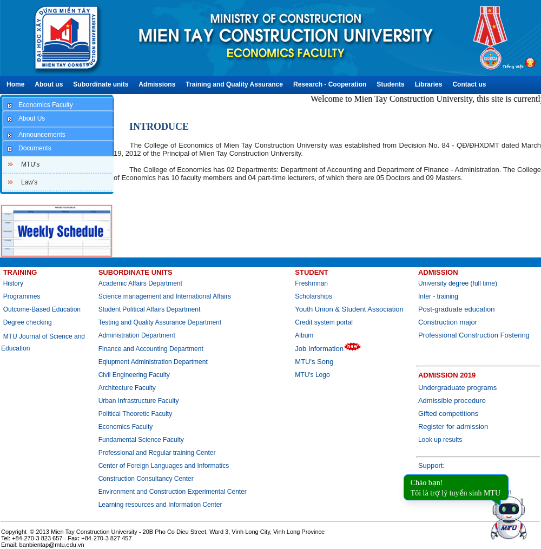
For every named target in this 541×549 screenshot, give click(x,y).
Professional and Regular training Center (157, 453)
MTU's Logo (312, 375)
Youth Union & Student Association (349, 309)
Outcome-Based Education (42, 309)
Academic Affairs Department (140, 283)
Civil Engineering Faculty (134, 375)
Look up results (440, 440)
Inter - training (438, 296)
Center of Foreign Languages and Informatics (163, 465)
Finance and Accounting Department (150, 349)
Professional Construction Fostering (474, 335)
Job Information (328, 349)
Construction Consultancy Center (146, 478)
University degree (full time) (457, 283)
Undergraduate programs (457, 387)
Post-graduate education (456, 309)
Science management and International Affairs (165, 296)
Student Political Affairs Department (149, 309)
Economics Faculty (125, 427)
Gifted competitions (448, 413)
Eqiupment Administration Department (153, 362)
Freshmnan (311, 283)
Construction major (447, 322)
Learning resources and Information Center (160, 504)
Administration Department (136, 335)
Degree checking (27, 322)
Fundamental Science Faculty (141, 440)
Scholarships (313, 296)
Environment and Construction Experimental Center (172, 491)
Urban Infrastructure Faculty (138, 401)
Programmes (22, 296)
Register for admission (453, 426)
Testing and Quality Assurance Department (159, 322)
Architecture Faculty (127, 388)
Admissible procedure (452, 400)
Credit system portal (324, 322)
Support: (431, 465)
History (13, 283)
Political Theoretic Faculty (135, 414)
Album (304, 335)
